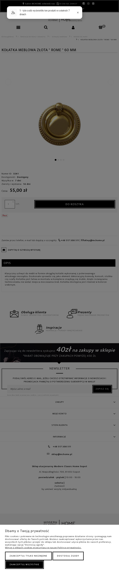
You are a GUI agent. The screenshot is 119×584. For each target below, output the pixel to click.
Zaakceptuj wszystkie (24, 564)
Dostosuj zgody (68, 556)
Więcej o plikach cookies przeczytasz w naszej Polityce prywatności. (43, 548)
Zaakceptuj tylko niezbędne (28, 556)
